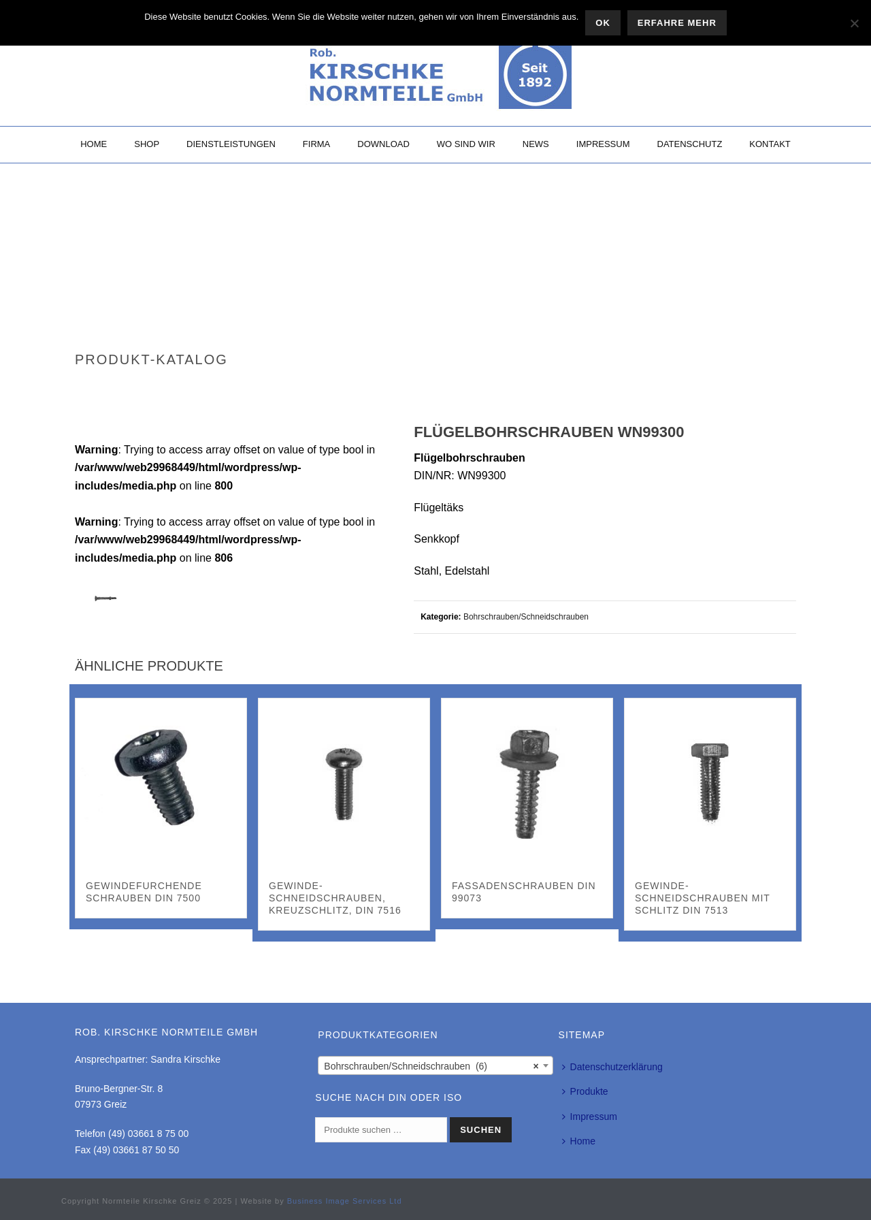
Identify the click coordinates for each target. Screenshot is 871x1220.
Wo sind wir (466, 144)
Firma (316, 144)
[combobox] (435, 1065)
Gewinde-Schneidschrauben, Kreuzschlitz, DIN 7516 (335, 898)
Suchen (481, 1130)
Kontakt (769, 144)
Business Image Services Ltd (344, 1201)
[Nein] (854, 23)
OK (602, 23)
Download (383, 144)
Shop (146, 144)
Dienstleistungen (231, 144)
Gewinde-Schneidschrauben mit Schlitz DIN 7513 (702, 898)
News (536, 144)
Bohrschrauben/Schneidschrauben (526, 617)
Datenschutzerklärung (612, 1066)
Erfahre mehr (677, 23)
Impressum (603, 144)
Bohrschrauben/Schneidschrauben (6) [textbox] (431, 1066)
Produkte (585, 1091)
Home (93, 144)
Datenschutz (690, 144)
